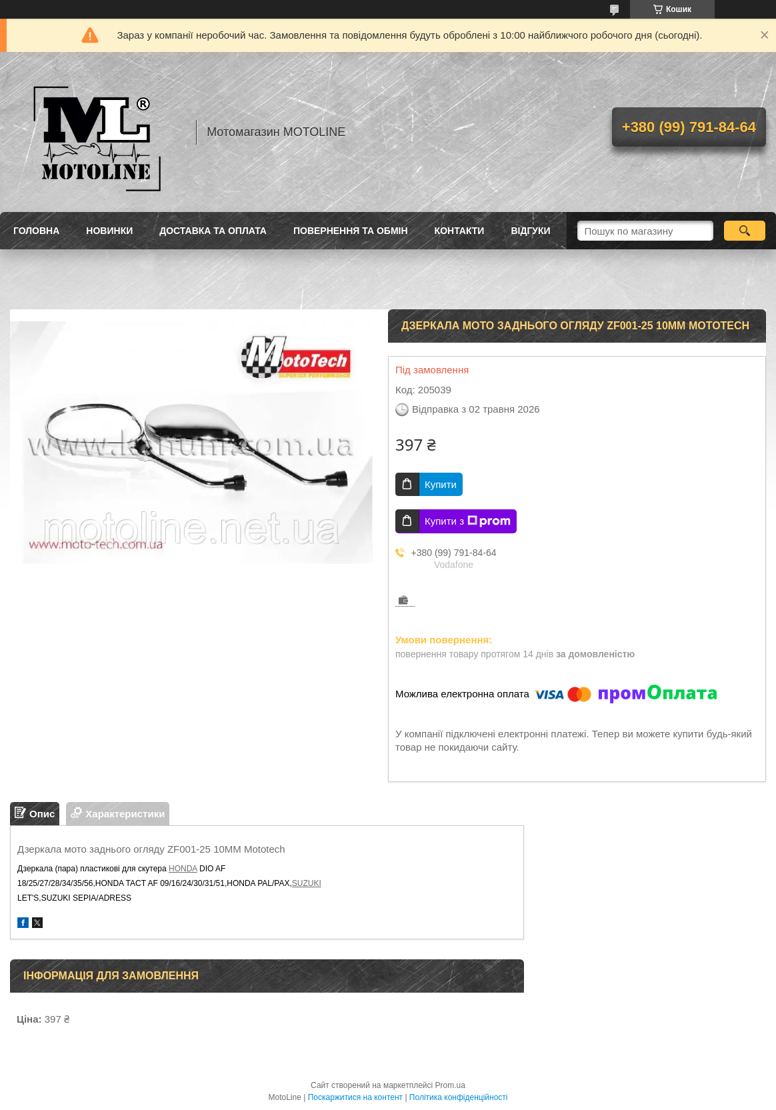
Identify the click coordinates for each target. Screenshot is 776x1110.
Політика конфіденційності (458, 1097)
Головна (36, 230)
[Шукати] (745, 231)
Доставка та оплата (213, 230)
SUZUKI (306, 883)
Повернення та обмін (350, 230)
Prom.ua (450, 1085)
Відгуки (530, 230)
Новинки (109, 230)
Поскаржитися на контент (355, 1097)
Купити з (468, 521)
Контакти (460, 230)
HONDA (183, 868)
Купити (441, 484)
